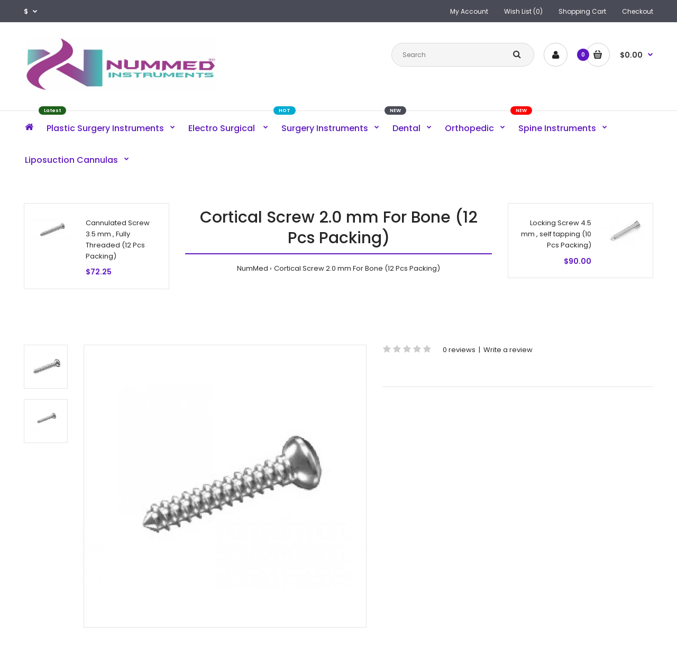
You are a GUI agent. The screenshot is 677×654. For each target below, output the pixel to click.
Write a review (508, 350)
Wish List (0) (523, 11)
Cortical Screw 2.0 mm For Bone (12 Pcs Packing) (357, 268)
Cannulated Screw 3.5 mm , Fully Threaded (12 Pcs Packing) (118, 239)
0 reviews (459, 350)
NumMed (252, 268)
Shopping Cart (582, 11)
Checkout (637, 11)
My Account (469, 11)
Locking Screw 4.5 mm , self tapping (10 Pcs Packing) (556, 234)
